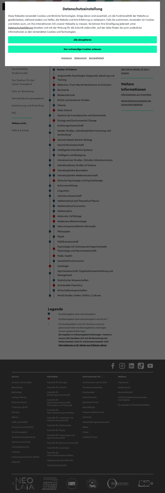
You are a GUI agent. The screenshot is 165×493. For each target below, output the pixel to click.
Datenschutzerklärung (20, 27)
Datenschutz (80, 58)
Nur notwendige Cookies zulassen (82, 49)
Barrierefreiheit (96, 58)
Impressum (66, 58)
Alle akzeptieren (83, 39)
